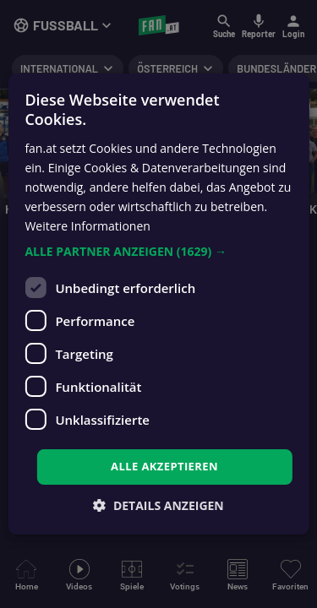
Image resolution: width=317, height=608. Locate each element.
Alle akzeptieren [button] (164, 466)
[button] (158, 251)
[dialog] (158, 304)
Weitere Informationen (87, 226)
